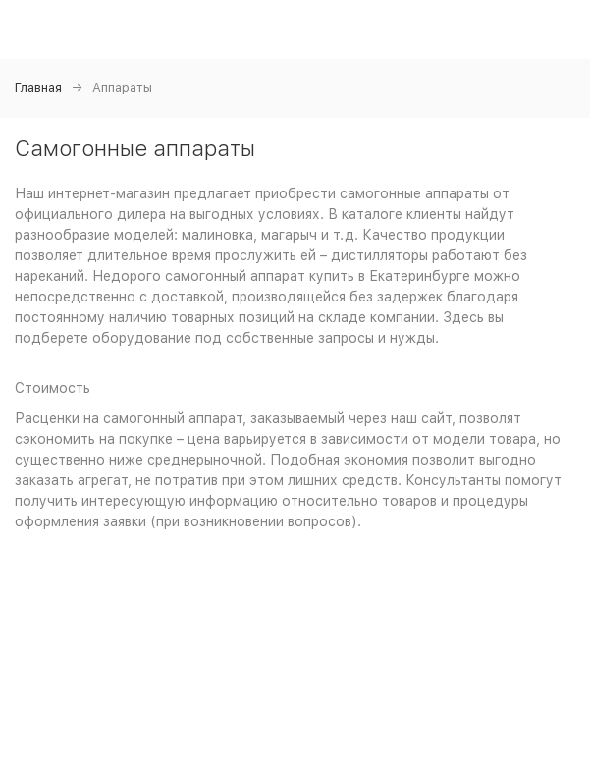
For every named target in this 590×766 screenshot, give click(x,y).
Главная (38, 88)
